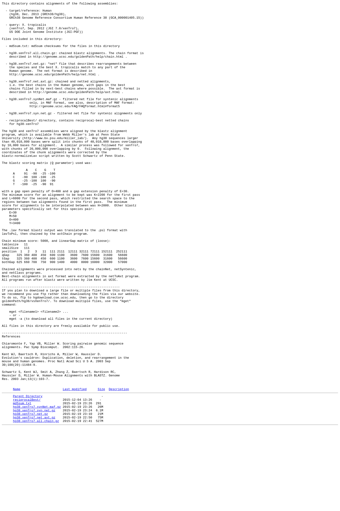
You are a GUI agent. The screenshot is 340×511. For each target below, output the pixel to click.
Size (101, 466)
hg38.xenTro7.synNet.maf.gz (37, 487)
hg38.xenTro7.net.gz (30, 495)
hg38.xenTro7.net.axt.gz (34, 499)
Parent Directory (27, 474)
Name (16, 466)
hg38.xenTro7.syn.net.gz (34, 491)
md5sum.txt (22, 482)
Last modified (74, 466)
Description (119, 466)
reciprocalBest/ (27, 478)
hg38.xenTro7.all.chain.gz (36, 504)
